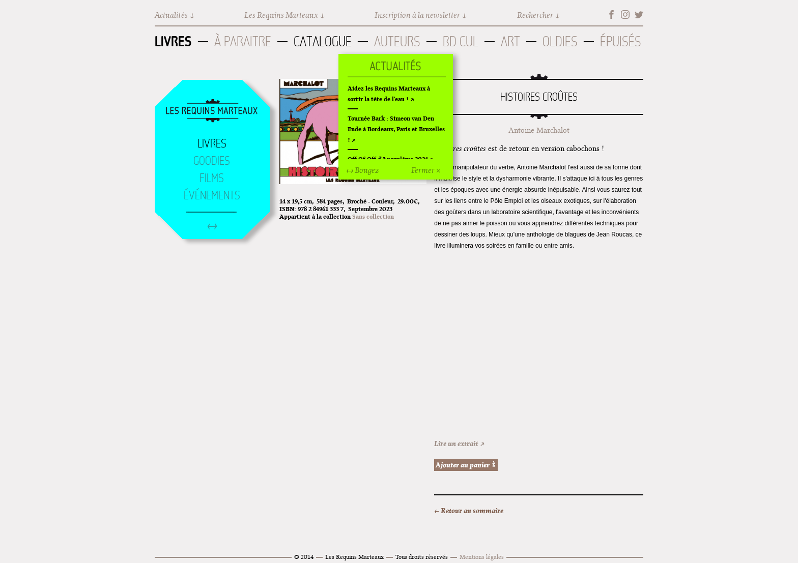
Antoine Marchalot (538, 130)
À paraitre (242, 41)
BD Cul (460, 41)
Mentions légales (482, 556)
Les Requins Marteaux (281, 15)
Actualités (171, 15)
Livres (173, 41)
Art (510, 41)
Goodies (211, 160)
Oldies (560, 41)
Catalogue (323, 41)
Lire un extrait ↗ (459, 443)
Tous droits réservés (421, 556)
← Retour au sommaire (468, 510)
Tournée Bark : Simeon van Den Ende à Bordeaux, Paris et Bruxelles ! (396, 128)
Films (212, 178)
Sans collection (373, 216)
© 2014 (304, 556)
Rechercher (535, 15)
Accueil (211, 111)
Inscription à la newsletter (417, 15)
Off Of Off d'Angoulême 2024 (388, 159)
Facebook (611, 14)
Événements (212, 195)
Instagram (625, 14)
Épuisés (620, 41)
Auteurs (397, 41)
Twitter (639, 14)
